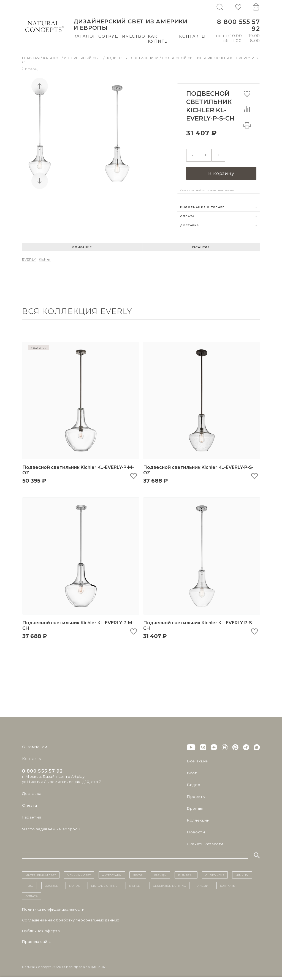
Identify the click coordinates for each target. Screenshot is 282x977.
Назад (30, 69)
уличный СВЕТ (79, 871)
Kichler (45, 255)
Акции (202, 881)
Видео (193, 781)
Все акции (197, 757)
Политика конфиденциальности (53, 905)
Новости (195, 828)
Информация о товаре (202, 203)
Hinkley (242, 871)
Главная (31, 58)
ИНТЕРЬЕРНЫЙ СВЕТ (41, 871)
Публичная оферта (41, 927)
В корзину (221, 169)
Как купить (158, 39)
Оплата (187, 212)
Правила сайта (36, 937)
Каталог (85, 36)
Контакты (192, 36)
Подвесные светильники (132, 58)
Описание (82, 243)
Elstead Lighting (104, 881)
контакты (228, 881)
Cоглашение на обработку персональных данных (70, 916)
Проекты (196, 792)
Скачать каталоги (204, 840)
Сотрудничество (121, 36)
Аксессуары (111, 871)
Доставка (189, 221)
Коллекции (197, 816)
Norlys (74, 881)
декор (138, 871)
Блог (191, 769)
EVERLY (29, 255)
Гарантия (201, 243)
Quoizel (51, 881)
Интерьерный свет (83, 58)
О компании (33, 743)
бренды (160, 871)
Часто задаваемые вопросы (50, 825)
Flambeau (186, 871)
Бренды (194, 804)
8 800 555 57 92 (238, 25)
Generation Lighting (169, 881)
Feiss (29, 881)
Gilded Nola (214, 871)
